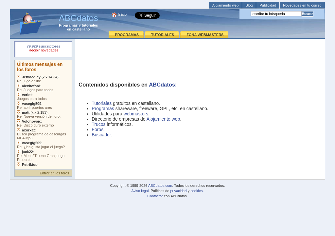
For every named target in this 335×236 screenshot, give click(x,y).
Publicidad (267, 5)
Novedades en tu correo (302, 5)
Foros (97, 129)
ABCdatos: (163, 85)
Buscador (101, 134)
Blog (249, 5)
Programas (68, 25)
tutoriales (90, 25)
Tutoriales (102, 103)
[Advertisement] (200, 57)
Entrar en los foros (54, 173)
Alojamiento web (225, 5)
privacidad (178, 191)
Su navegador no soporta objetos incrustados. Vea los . (43, 113)
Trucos (98, 124)
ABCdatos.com (160, 185)
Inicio (122, 14)
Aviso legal (140, 191)
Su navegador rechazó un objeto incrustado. (43, 49)
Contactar (155, 196)
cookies (196, 191)
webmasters (136, 113)
